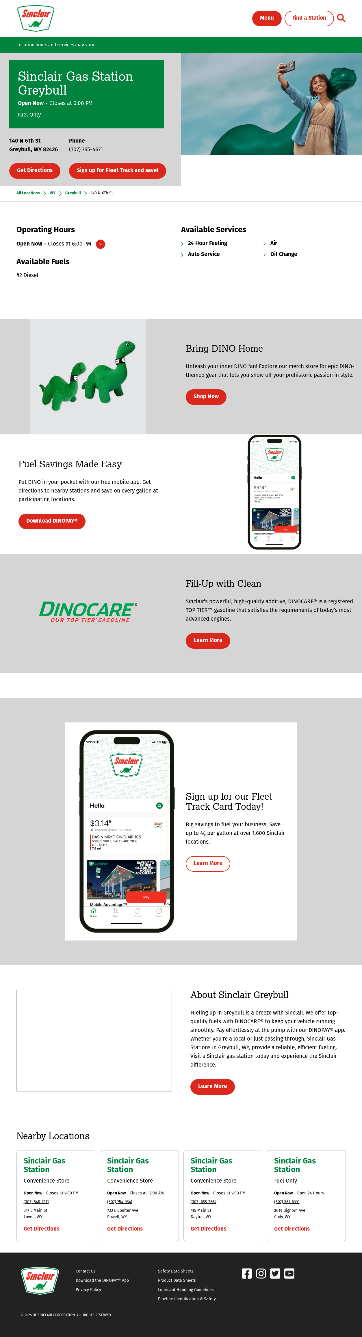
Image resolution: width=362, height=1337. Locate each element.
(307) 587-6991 (287, 1202)
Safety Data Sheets (176, 1271)
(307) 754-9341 (119, 1202)
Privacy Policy (88, 1290)
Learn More (208, 640)
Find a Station (309, 18)
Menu (267, 18)
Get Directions (35, 171)
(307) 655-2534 (203, 1202)
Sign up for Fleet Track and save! (117, 171)
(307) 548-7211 (36, 1202)
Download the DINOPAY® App (102, 1281)
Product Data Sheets (177, 1281)
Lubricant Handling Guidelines (186, 1290)
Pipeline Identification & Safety (187, 1299)
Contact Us (86, 1271)
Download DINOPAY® (52, 521)
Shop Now (206, 397)
